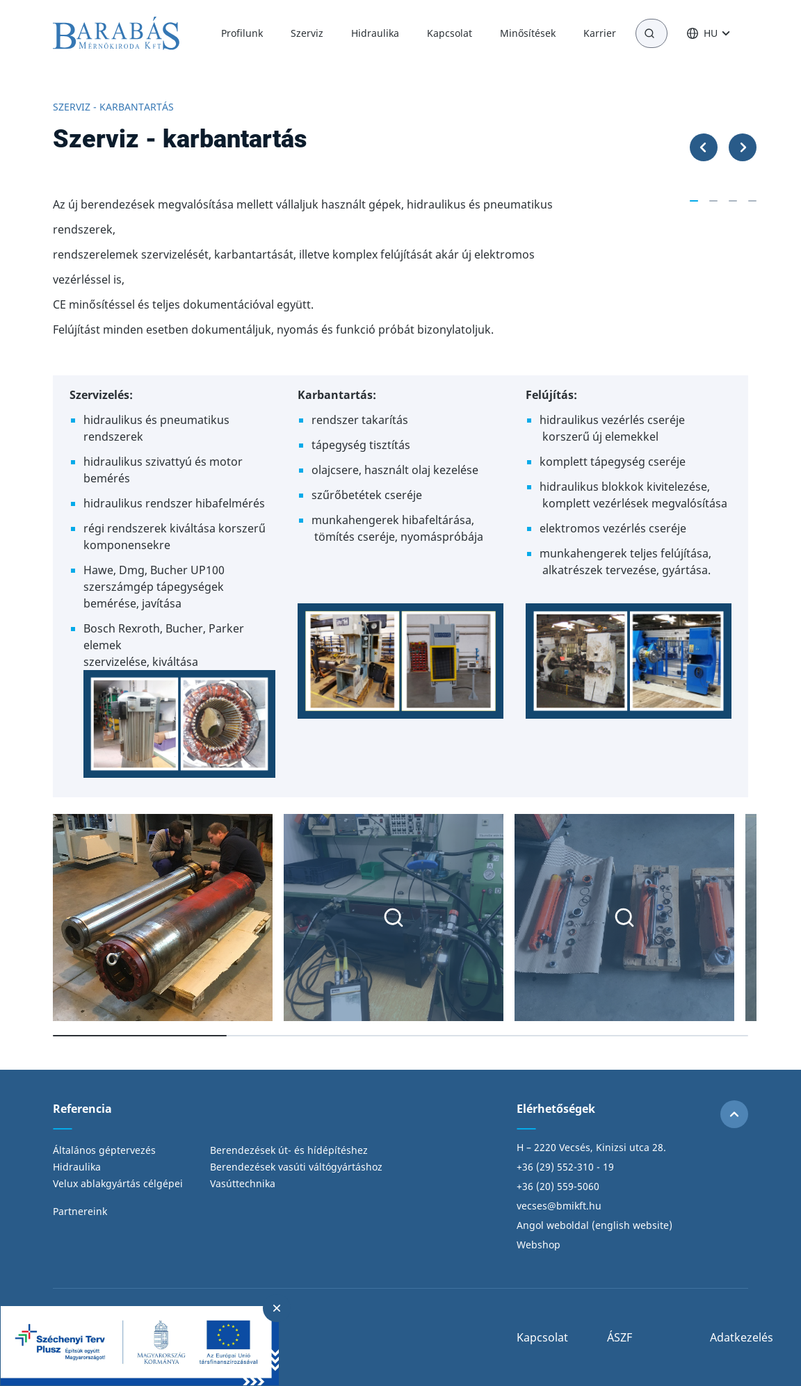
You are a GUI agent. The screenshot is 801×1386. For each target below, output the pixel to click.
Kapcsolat (449, 33)
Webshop (538, 1244)
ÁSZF (619, 1337)
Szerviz (307, 33)
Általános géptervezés (104, 1150)
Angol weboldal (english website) (594, 1225)
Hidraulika (375, 33)
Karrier (599, 33)
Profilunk (242, 33)
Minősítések (528, 33)
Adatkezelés (741, 1337)
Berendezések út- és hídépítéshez (289, 1150)
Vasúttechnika (242, 1183)
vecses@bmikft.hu (559, 1205)
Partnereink (80, 1211)
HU (710, 33)
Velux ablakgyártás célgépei (118, 1183)
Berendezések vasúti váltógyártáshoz (296, 1166)
